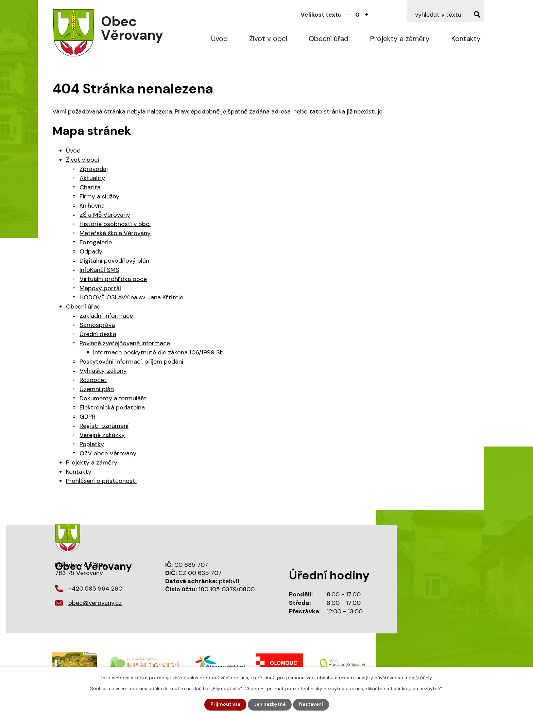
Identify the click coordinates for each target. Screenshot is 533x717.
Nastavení (312, 704)
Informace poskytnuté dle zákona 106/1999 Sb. (159, 352)
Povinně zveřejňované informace (125, 343)
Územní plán (97, 389)
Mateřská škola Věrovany (115, 233)
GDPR (88, 417)
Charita (90, 187)
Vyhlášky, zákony (103, 371)
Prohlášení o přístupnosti (101, 481)
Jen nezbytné (269, 704)
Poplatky (92, 444)
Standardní (358, 15)
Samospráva (97, 325)
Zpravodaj (94, 169)
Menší (349, 15)
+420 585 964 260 (95, 588)
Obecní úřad (328, 38)
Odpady (91, 251)
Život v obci (268, 38)
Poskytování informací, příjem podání (131, 361)
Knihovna (92, 206)
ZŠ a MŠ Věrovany (105, 215)
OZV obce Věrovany (108, 453)
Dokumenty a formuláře (113, 398)
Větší (366, 15)
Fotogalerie (96, 242)
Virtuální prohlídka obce (113, 279)
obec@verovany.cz (95, 603)
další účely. (421, 677)
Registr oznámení (104, 426)
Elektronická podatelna (112, 407)
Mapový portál (100, 288)
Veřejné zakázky (102, 435)
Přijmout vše (224, 704)
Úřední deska (98, 334)
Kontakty (466, 38)
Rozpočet (93, 380)
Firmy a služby (99, 196)
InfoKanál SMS (99, 270)
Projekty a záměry (400, 38)
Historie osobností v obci (115, 224)
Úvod (219, 38)
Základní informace (106, 316)
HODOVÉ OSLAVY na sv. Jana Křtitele (131, 297)
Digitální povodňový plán (114, 261)
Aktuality (92, 178)
